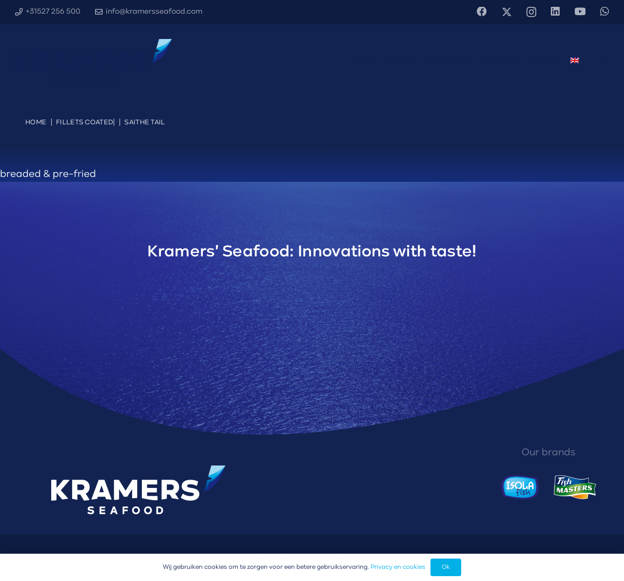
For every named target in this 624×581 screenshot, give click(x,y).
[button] (603, 61)
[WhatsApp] (604, 12)
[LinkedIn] (555, 12)
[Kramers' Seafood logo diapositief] (93, 61)
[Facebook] (482, 12)
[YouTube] (579, 12)
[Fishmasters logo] (575, 487)
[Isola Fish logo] (520, 487)
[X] (507, 12)
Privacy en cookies (398, 567)
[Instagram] (531, 12)
